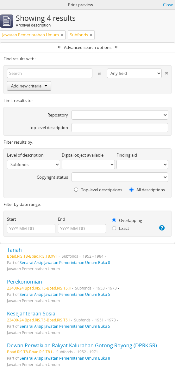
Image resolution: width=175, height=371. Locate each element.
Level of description (25, 155)
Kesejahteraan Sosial (32, 313)
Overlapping (127, 220)
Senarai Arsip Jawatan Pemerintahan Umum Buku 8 (65, 262)
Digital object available (82, 155)
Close (168, 5)
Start (11, 219)
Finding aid (126, 155)
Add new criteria (29, 86)
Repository (57, 115)
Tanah (14, 249)
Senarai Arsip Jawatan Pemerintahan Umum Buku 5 (65, 294)
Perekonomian (24, 281)
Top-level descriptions (98, 190)
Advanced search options (87, 47)
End (61, 219)
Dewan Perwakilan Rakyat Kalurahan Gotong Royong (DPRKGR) (82, 345)
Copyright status (52, 177)
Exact (120, 228)
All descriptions (147, 190)
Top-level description (48, 127)
